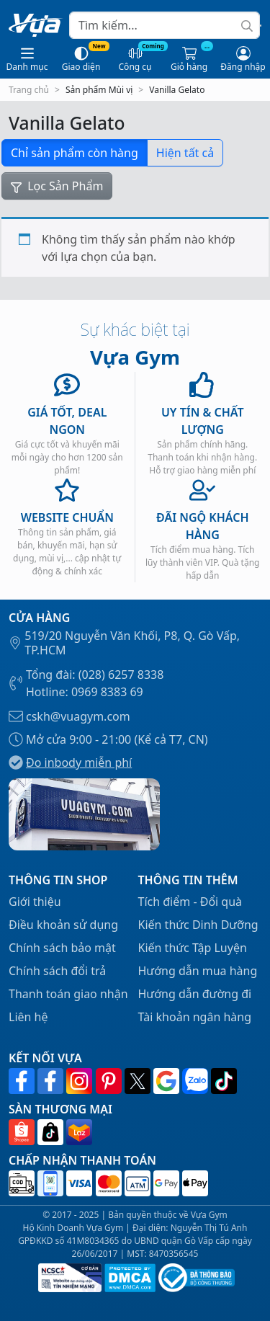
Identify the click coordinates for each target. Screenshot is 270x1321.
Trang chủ (29, 90)
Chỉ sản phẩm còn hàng (74, 153)
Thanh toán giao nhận (68, 994)
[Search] (164, 25)
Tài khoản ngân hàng (195, 1017)
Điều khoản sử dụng (63, 925)
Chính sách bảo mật (62, 948)
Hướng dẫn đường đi (195, 994)
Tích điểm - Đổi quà (190, 901)
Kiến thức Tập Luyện (192, 948)
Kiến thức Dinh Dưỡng (198, 925)
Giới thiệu (35, 901)
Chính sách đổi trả (57, 971)
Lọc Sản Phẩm (57, 186)
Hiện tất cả (185, 153)
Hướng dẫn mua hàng (198, 971)
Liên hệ (28, 1017)
